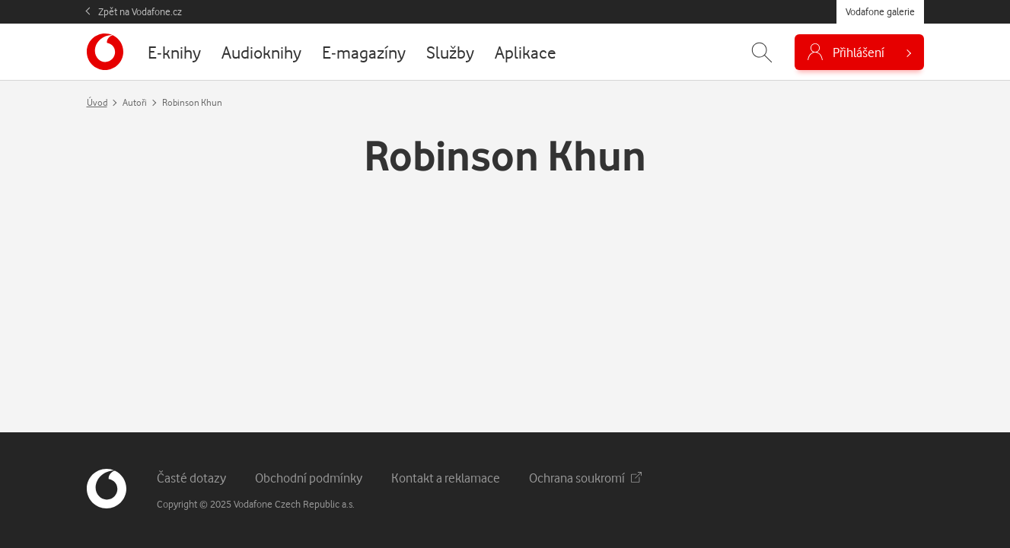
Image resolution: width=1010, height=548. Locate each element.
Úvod (97, 102)
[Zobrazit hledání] (762, 52)
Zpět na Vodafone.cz (140, 11)
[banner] (105, 51)
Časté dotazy (191, 478)
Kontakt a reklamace (445, 478)
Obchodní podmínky (308, 478)
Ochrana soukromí (585, 478)
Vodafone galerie (880, 11)
